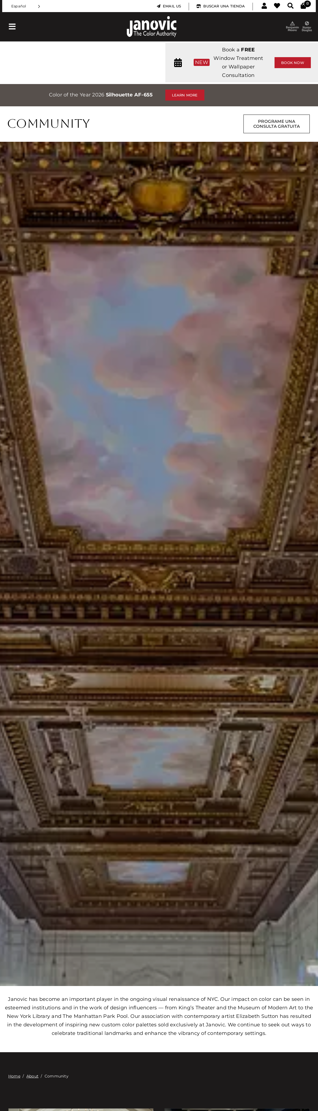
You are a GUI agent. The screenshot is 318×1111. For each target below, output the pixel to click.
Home (14, 1076)
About (32, 1076)
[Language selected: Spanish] (26, 6)
